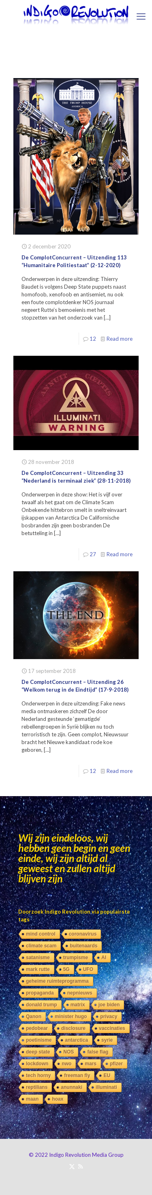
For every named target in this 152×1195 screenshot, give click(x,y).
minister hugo (71, 1016)
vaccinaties (112, 1028)
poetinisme (38, 1040)
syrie (107, 1040)
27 (93, 554)
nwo (66, 1064)
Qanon (33, 1016)
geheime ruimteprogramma (57, 981)
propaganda (40, 993)
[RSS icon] (80, 1166)
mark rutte (38, 969)
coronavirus (83, 934)
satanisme (38, 957)
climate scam (41, 946)
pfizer (116, 1064)
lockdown (37, 1064)
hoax (57, 1099)
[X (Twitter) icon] (72, 1166)
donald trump (41, 1005)
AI (103, 957)
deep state (38, 1052)
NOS (68, 1052)
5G (66, 969)
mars (90, 1064)
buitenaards (83, 946)
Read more (120, 338)
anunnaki (71, 1087)
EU (106, 1075)
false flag (97, 1052)
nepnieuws (79, 993)
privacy (108, 1016)
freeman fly (77, 1075)
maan (32, 1099)
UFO (88, 969)
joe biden (109, 1005)
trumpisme (75, 957)
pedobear (37, 1028)
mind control (41, 934)
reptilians (36, 1087)
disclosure (73, 1028)
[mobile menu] (141, 16)
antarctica (76, 1040)
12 (93, 338)
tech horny (38, 1075)
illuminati (106, 1087)
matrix (78, 1005)
